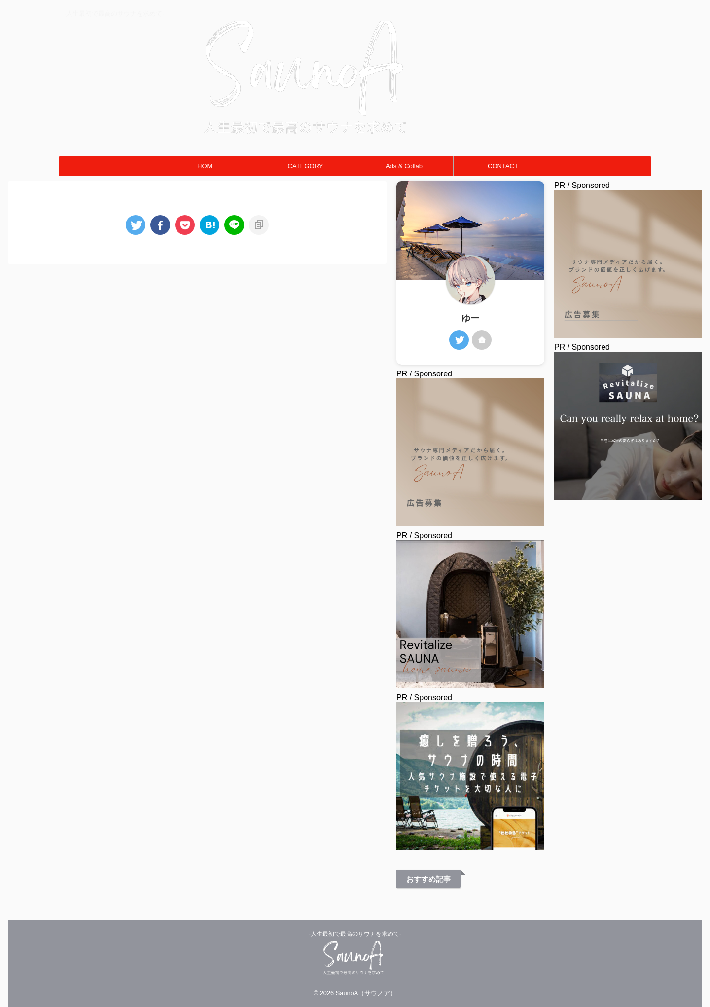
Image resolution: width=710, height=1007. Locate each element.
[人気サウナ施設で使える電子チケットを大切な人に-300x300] (470, 845)
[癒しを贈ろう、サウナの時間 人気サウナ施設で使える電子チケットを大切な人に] (628, 495)
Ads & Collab (404, 166)
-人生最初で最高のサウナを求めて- (355, 934)
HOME (206, 166)
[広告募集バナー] (628, 333)
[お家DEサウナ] (470, 683)
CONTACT (503, 166)
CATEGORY (305, 166)
